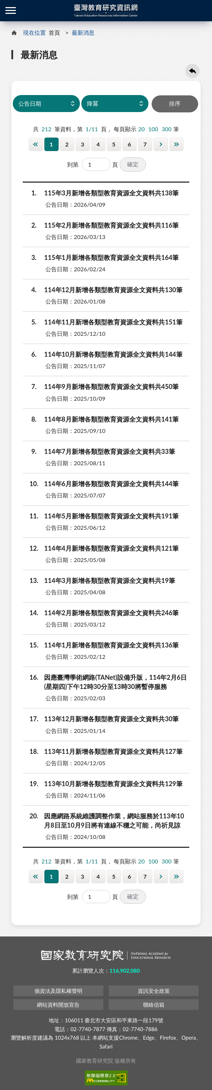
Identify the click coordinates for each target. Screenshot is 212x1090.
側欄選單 (10, 10)
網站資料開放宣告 (58, 1004)
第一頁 (36, 143)
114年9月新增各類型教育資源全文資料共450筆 (101, 386)
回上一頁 (192, 71)
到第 (72, 163)
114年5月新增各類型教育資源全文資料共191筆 (101, 515)
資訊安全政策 (154, 990)
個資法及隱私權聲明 (58, 990)
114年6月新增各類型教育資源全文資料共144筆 (101, 483)
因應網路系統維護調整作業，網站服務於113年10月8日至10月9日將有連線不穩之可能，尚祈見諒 (104, 819)
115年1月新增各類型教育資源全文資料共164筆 (101, 257)
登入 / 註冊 (201, 10)
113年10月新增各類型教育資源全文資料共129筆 (103, 783)
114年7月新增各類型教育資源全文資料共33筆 (99, 450)
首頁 (54, 32)
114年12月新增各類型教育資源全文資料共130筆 (103, 289)
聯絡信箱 (153, 1004)
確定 (132, 163)
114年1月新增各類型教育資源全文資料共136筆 (101, 644)
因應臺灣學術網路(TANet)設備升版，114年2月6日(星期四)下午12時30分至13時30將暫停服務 (105, 681)
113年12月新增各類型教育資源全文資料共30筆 (101, 718)
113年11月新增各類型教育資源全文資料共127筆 (103, 750)
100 (153, 128)
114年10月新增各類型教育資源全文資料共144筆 (103, 353)
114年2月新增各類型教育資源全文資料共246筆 (101, 612)
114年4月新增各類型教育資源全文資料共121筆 (101, 547)
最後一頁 (176, 143)
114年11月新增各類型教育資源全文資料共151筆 (103, 321)
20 (141, 128)
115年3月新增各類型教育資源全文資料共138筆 (101, 192)
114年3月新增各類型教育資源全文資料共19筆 (99, 580)
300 (167, 128)
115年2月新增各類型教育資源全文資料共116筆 (101, 224)
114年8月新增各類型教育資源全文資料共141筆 (101, 418)
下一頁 (161, 143)
